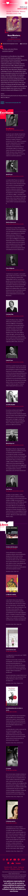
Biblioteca (22, 11)
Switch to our (22, 7)
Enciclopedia (15, 11)
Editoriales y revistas (12, 13)
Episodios (9, 11)
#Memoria (3, 97)
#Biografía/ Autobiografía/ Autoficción (10, 95)
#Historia (25, 95)
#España (21, 95)
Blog (19, 13)
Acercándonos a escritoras (14, 39)
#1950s (2, 93)
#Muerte (8, 97)
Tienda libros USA (8, 867)
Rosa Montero (8, 571)
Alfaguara (18, 683)
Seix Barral (19, 742)
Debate (15, 571)
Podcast (15, 867)
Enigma (9, 873)
